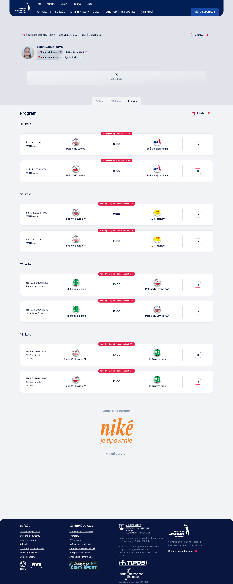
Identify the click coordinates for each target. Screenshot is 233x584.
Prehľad (100, 101)
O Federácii (204, 12)
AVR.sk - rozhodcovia (80, 544)
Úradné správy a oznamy (32, 548)
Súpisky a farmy (28, 557)
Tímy (52, 35)
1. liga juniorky (72, 57)
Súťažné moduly (28, 540)
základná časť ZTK (37, 35)
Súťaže (61, 12)
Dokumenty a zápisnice (81, 531)
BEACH (97, 12)
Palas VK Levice (48, 57)
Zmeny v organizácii (30, 531)
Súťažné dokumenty (30, 535)
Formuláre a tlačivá (29, 552)
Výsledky (116, 101)
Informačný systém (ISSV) (82, 548)
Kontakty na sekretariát (183, 551)
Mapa (90, 4)
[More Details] (198, 144)
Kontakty (51, 4)
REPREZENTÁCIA (79, 12)
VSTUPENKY (128, 12)
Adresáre (24, 544)
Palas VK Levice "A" (68, 35)
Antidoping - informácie (81, 557)
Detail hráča (95, 35)
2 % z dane (75, 540)
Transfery (74, 535)
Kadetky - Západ (77, 52)
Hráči (83, 35)
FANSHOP (111, 12)
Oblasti (64, 4)
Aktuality (45, 12)
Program (78, 4)
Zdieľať (199, 35)
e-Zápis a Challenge (79, 552)
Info (40, 4)
